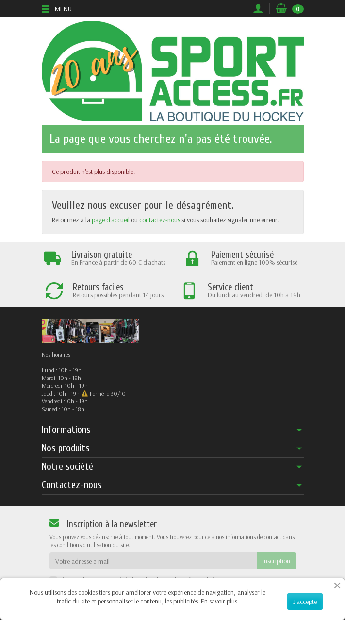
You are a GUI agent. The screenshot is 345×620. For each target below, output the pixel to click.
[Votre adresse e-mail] (153, 560)
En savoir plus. (220, 601)
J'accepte (305, 601)
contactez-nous (159, 219)
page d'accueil (111, 219)
